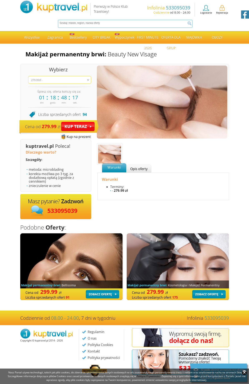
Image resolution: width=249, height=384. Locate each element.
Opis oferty (139, 169)
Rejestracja (222, 9)
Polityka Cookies (100, 344)
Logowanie (206, 9)
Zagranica (55, 37)
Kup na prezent (79, 136)
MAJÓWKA (194, 37)
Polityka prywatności (104, 357)
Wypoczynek (124, 36)
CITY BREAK (101, 37)
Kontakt (94, 351)
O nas (92, 338)
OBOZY (217, 37)
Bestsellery (78, 36)
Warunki (114, 167)
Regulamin (96, 332)
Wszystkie (32, 37)
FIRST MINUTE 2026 (148, 39)
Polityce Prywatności (148, 376)
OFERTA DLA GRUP (171, 39)
